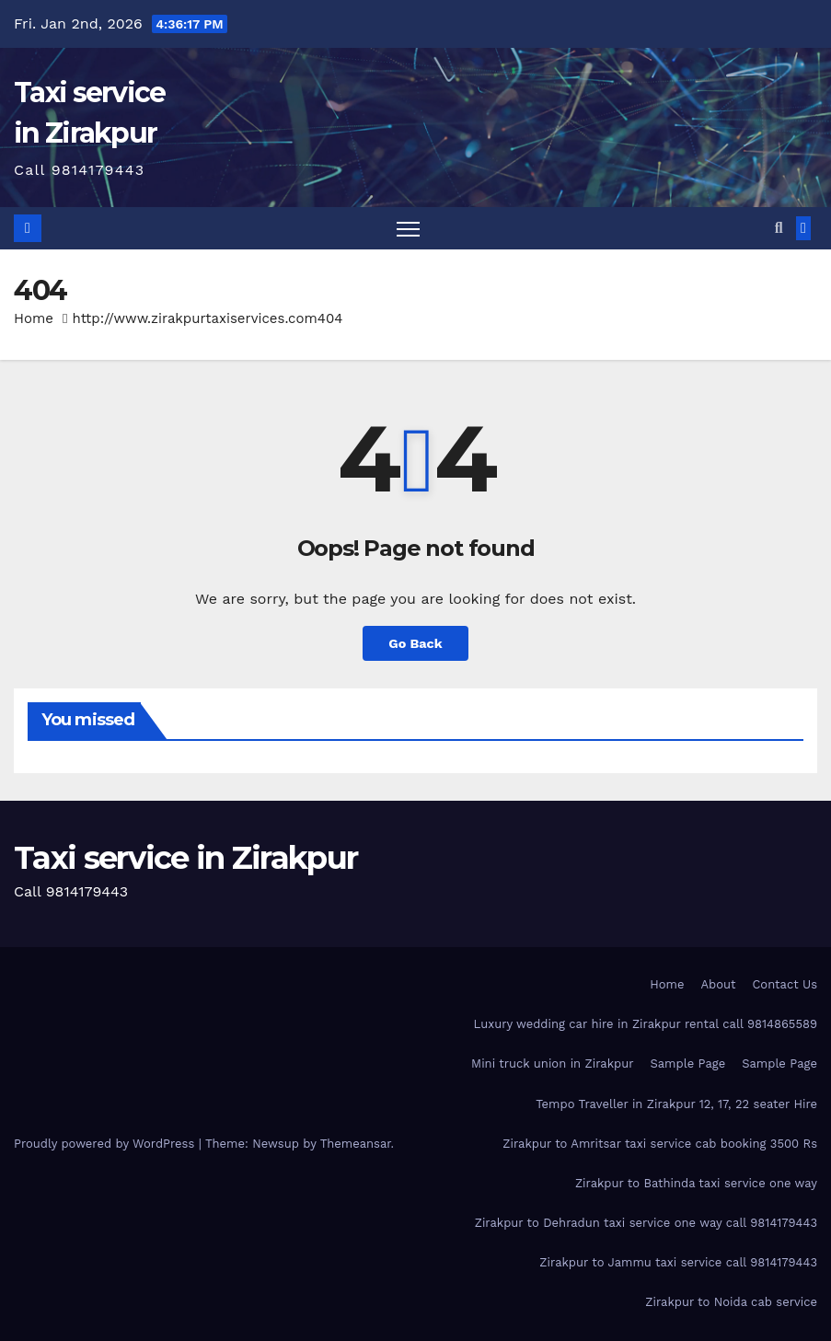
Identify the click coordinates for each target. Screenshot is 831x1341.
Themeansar (355, 1143)
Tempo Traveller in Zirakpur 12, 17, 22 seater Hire (676, 1104)
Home (33, 318)
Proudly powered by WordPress (106, 1143)
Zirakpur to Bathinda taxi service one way (696, 1183)
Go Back (415, 643)
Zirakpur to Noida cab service (731, 1302)
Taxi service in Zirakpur (185, 857)
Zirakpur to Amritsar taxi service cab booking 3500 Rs (659, 1143)
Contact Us (784, 984)
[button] (779, 228)
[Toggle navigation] (408, 228)
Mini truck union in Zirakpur (552, 1063)
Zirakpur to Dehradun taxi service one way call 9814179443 (646, 1223)
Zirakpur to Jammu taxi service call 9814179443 (678, 1262)
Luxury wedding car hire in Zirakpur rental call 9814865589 (645, 1024)
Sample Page (688, 1063)
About (717, 984)
